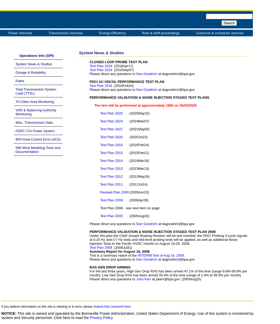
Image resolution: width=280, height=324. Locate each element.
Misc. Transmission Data (34, 122)
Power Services (20, 33)
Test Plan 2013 (112, 169)
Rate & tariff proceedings (161, 33)
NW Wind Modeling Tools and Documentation (38, 150)
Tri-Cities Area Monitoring (35, 102)
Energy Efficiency (112, 33)
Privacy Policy (101, 318)
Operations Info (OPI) (35, 56)
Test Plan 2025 (111, 113)
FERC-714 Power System (35, 131)
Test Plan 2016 (101, 70)
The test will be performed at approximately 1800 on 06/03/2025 (143, 105)
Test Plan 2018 (101, 66)
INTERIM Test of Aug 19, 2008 (161, 255)
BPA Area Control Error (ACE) (38, 139)
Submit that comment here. (112, 306)
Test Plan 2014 (112, 161)
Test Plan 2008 (101, 248)
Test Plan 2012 (112, 176)
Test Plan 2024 (111, 121)
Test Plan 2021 (111, 129)
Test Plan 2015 (112, 153)
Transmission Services (65, 33)
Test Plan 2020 (111, 137)
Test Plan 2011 (112, 184)
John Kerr (143, 279)
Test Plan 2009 (112, 200)
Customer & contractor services (220, 33)
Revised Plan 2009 (115, 192)
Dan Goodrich (146, 74)
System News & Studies (34, 64)
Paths (20, 81)
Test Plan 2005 (111, 216)
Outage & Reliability (31, 72)
